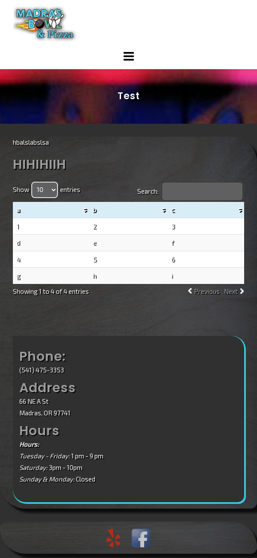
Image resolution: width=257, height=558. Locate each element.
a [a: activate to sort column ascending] (18, 209)
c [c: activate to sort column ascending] (172, 209)
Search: (190, 191)
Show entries (46, 189)
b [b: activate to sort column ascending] (94, 209)
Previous (207, 291)
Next (231, 291)
